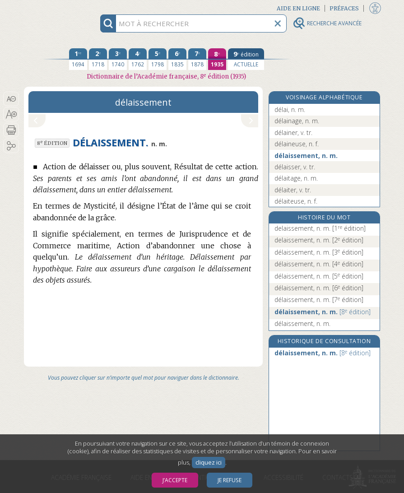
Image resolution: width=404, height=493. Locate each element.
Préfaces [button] (344, 8)
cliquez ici (208, 462)
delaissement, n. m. (320, 228)
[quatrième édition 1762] (138, 59)
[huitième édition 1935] (217, 59)
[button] (11, 99)
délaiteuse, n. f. (295, 201)
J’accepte (175, 480)
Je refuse (229, 480)
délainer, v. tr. (293, 132)
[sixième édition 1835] (177, 59)
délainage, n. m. (296, 120)
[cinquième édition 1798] (158, 59)
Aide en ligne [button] (298, 8)
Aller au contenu (59, 8)
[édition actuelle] (246, 59)
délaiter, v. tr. (292, 190)
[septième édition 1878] (197, 59)
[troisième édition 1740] (118, 59)
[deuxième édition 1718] (98, 59)
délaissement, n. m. (306, 155)
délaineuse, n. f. (296, 144)
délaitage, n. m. (296, 178)
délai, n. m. (289, 109)
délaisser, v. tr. (294, 167)
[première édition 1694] (78, 59)
